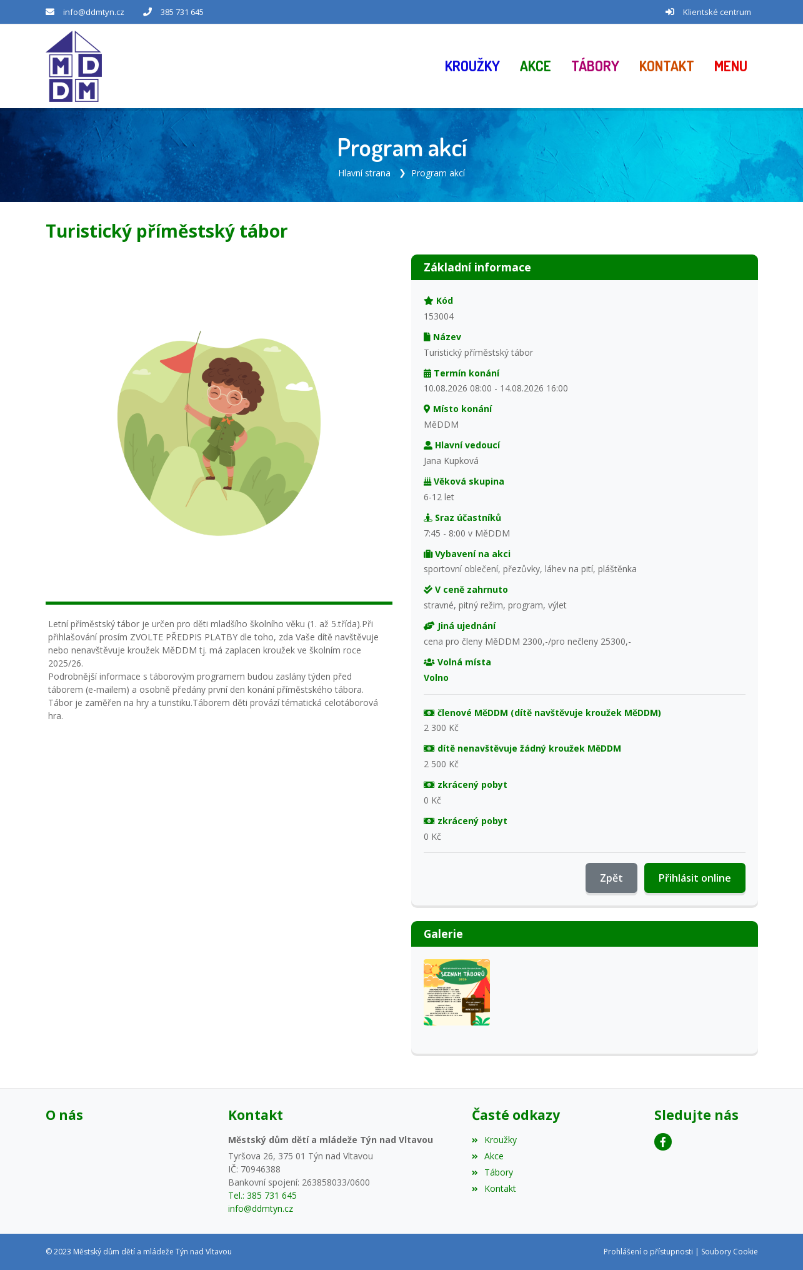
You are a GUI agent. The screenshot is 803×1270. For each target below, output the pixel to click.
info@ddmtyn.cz (93, 12)
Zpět (611, 878)
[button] (730, 66)
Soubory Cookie (729, 1251)
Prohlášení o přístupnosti (648, 1251)
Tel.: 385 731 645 (262, 1195)
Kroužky (494, 1140)
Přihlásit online (695, 878)
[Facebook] (663, 1142)
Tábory (492, 1172)
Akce (488, 1156)
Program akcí (438, 173)
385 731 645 (182, 12)
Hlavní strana (364, 173)
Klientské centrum (717, 12)
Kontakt (494, 1188)
